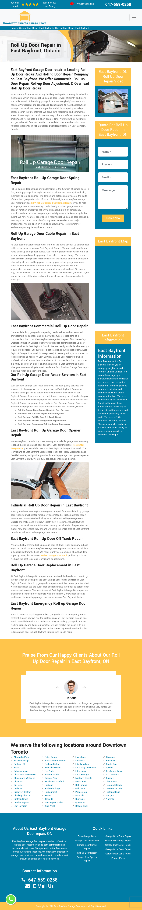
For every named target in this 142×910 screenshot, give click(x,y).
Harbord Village (52, 788)
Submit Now (113, 218)
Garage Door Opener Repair (87, 859)
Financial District (53, 767)
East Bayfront (20, 806)
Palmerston (81, 792)
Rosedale (110, 760)
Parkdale (79, 795)
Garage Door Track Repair (118, 836)
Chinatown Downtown (25, 774)
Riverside (110, 757)
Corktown (18, 788)
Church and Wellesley (24, 778)
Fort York (49, 771)
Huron (48, 795)
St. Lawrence (112, 774)
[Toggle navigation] (134, 17)
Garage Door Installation (87, 840)
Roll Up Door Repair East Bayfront (72, 28)
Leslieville (80, 760)
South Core (111, 764)
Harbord (48, 785)
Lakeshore (80, 757)
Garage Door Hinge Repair (118, 840)
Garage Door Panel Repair (118, 849)
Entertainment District (55, 760)
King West (50, 806)
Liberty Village (82, 764)
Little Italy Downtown (85, 767)
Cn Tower (18, 785)
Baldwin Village (21, 760)
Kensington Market (54, 802)
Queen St (80, 802)
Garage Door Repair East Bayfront (36, 28)
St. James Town (114, 771)
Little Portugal (82, 774)
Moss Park (80, 781)
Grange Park (51, 778)
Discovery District (22, 792)
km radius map (113, 284)
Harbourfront (51, 792)
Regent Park (81, 806)
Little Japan (81, 771)
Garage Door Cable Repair (118, 853)
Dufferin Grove (21, 799)
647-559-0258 (118, 4)
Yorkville (110, 799)
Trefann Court (113, 792)
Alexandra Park (21, 757)
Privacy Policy (118, 858)
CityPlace (18, 781)
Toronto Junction (114, 788)
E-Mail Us (43, 886)
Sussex (109, 778)
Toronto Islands (114, 785)
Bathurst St (19, 764)
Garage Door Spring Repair (87, 846)
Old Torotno (81, 785)
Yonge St (110, 795)
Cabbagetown (20, 771)
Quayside (80, 799)
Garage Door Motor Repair (118, 845)
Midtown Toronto (83, 778)
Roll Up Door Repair (87, 852)
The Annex (111, 781)
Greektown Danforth (54, 781)
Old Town (80, 788)
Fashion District (52, 764)
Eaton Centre (51, 757)
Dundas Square (21, 802)
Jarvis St (49, 799)
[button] (60, 687)
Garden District (52, 774)
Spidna (109, 767)
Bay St (17, 767)
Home (14, 28)
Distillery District (22, 795)
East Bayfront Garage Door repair (70, 906)
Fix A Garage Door (87, 836)
